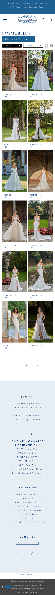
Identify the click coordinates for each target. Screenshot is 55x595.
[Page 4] (33, 365)
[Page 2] (26, 365)
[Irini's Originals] (27, 19)
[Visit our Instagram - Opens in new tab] (32, 553)
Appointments (27, 514)
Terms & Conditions (27, 502)
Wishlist (27, 518)
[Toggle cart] (50, 19)
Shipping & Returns (27, 506)
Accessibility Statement (27, 522)
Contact (27, 498)
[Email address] (27, 543)
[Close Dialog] (3, 587)
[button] (43, 19)
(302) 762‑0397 (27, 415)
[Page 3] (30, 365)
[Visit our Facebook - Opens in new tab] (23, 553)
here (35, 593)
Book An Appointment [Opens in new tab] (18, 39)
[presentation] (14, 70)
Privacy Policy (27, 494)
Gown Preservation (27, 510)
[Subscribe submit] (38, 543)
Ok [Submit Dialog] (8, 587)
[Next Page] (37, 365)
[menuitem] (5, 20)
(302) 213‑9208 (27, 419)
